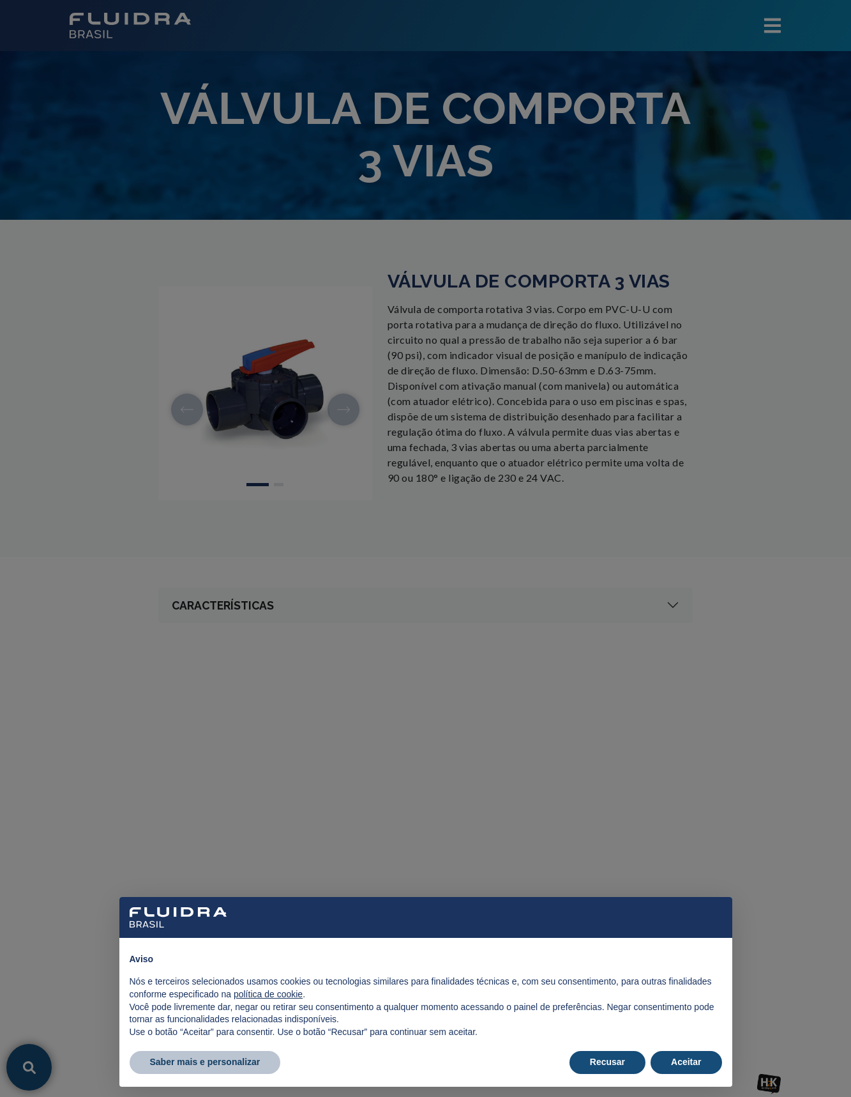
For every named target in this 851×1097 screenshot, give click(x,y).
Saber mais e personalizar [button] (205, 1062)
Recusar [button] (607, 1062)
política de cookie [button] (268, 994)
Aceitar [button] (686, 1062)
